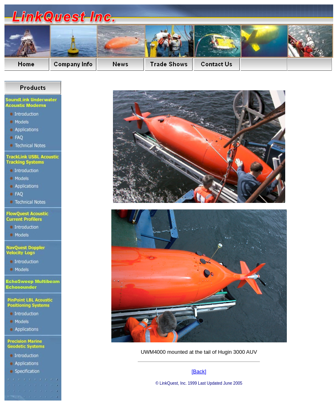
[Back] (198, 371)
